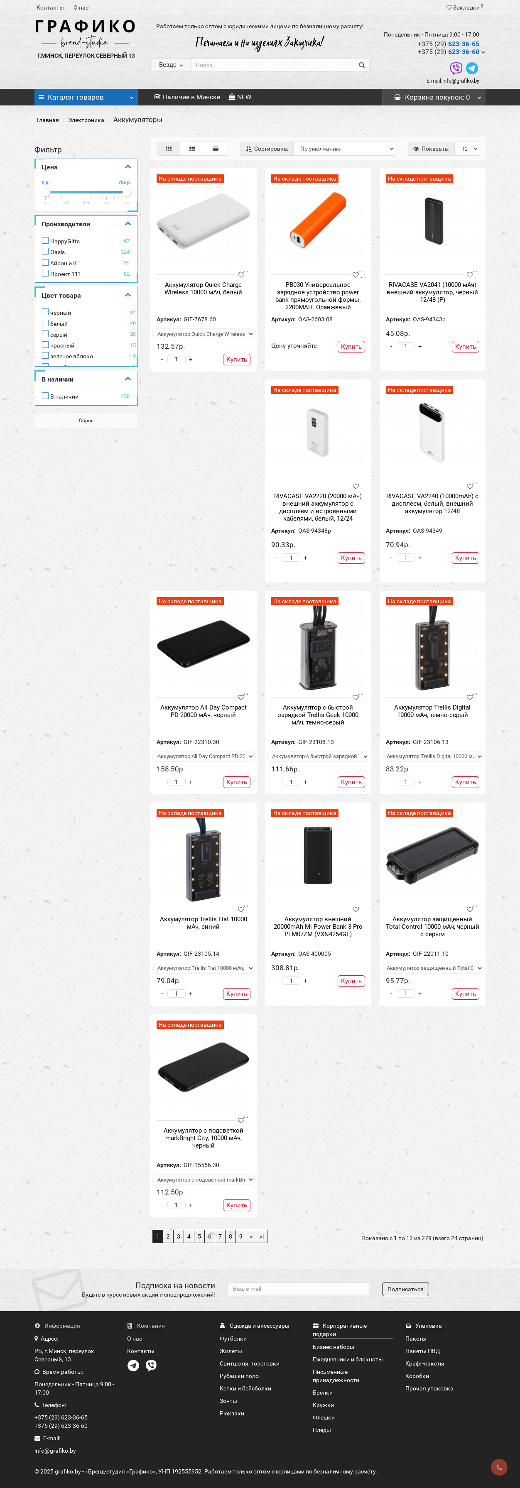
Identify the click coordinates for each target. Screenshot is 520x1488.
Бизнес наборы (333, 1347)
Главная (48, 120)
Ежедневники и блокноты (348, 1359)
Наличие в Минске (187, 97)
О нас (81, 7)
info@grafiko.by (460, 81)
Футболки (233, 1338)
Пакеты (416, 1338)
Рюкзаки (232, 1413)
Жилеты (231, 1351)
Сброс (86, 420)
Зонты (228, 1400)
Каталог (86, 95)
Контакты (50, 7)
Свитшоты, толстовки (250, 1363)
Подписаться (406, 1289)
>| (262, 1236)
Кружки (323, 1405)
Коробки (417, 1376)
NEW (239, 97)
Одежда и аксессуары (254, 1325)
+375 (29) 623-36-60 (61, 1425)
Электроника (86, 120)
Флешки (324, 1417)
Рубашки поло (239, 1376)
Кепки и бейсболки (245, 1388)
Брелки (323, 1392)
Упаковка (423, 1325)
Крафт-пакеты (424, 1363)
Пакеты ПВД (422, 1351)
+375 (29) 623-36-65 (61, 1417)
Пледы (322, 1430)
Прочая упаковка (429, 1388)
